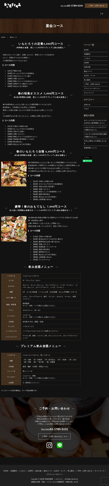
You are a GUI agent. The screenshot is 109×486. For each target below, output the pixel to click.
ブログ (86, 107)
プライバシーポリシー (92, 86)
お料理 (40, 13)
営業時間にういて (90, 146)
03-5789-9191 (75, 5)
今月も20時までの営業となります (95, 140)
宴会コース (63, 13)
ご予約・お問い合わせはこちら (54, 434)
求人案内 (94, 13)
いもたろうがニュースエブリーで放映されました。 (95, 126)
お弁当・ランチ (79, 13)
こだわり (30, 13)
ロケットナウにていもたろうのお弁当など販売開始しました (95, 119)
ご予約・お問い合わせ (96, 6)
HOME (8, 13)
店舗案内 (19, 13)
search (102, 13)
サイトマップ (89, 91)
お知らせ (87, 102)
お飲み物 (51, 13)
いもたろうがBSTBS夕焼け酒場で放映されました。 (95, 133)
